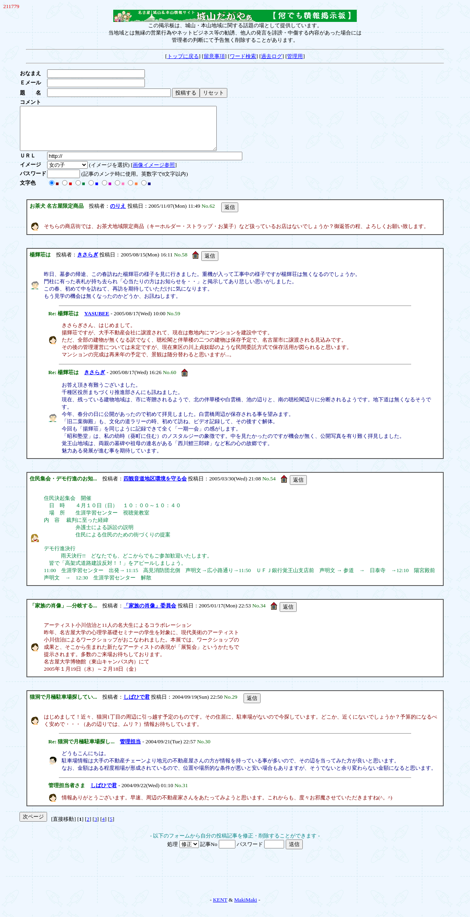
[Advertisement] (235, 881)
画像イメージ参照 (154, 173)
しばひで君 (136, 705)
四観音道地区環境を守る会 (155, 487)
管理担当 (130, 750)
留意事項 (214, 56)
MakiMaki (245, 908)
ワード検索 (243, 56)
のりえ (118, 214)
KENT (220, 908)
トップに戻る (183, 56)
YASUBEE (96, 322)
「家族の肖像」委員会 (149, 614)
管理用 (295, 56)
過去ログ (271, 56)
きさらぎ (87, 263)
